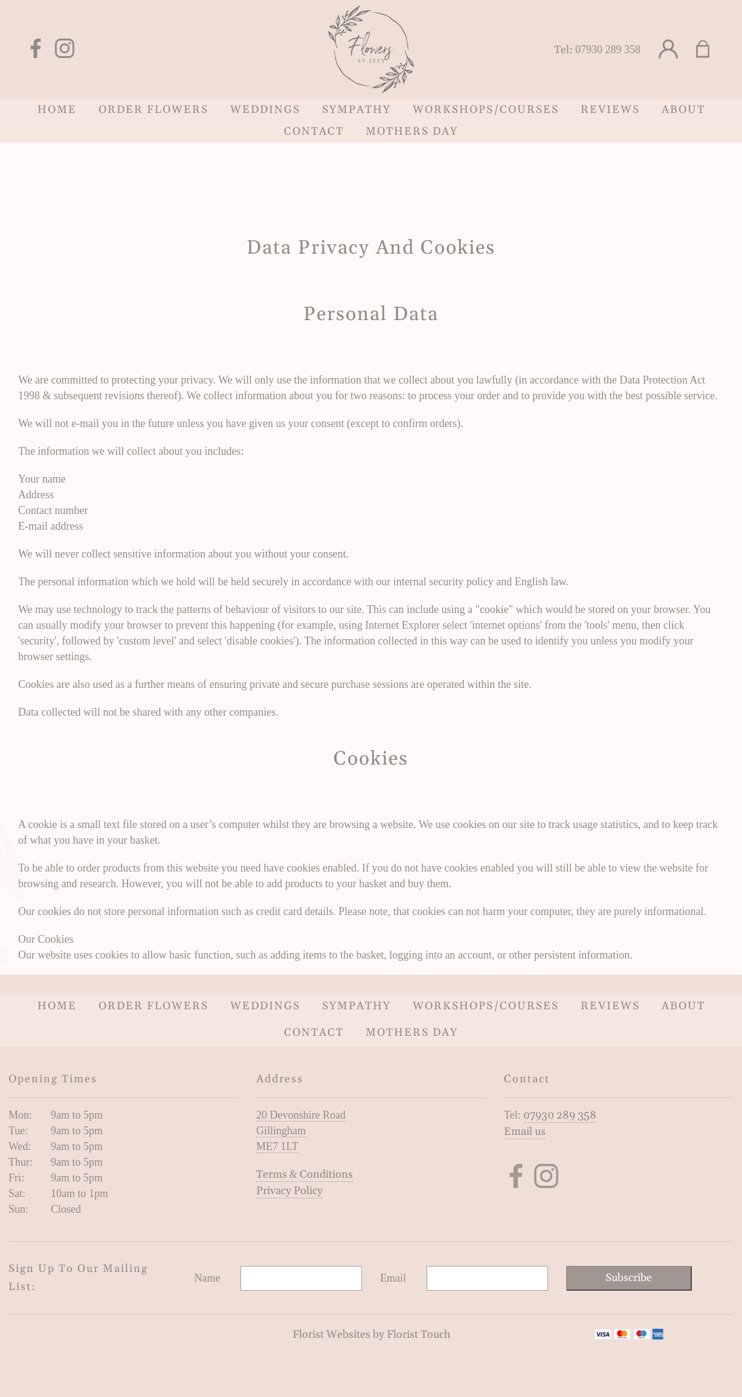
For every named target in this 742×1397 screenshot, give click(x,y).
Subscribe (628, 1278)
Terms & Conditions (304, 1174)
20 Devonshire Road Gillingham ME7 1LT (301, 1130)
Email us (525, 1131)
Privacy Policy (289, 1191)
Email (393, 1278)
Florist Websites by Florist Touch (371, 1334)
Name (208, 1278)
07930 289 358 (607, 49)
